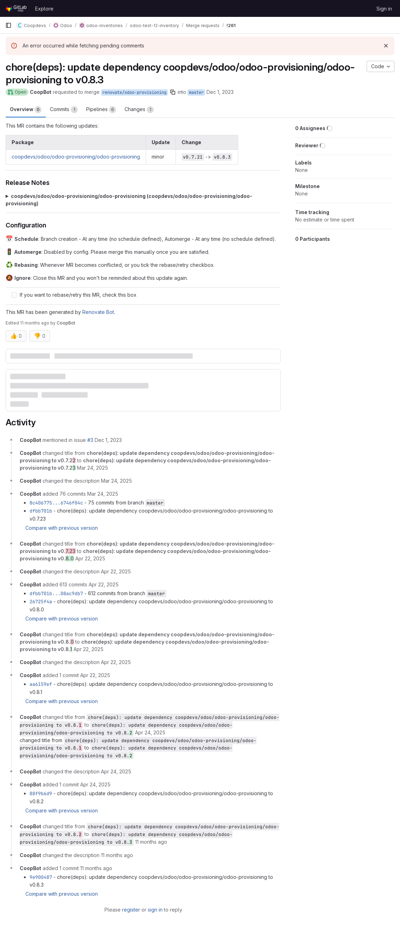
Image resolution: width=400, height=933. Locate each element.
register (131, 910)
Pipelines (101, 109)
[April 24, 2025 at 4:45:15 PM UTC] (116, 771)
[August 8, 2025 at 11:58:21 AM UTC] (96, 868)
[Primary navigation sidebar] (8, 25)
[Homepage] (17, 8)
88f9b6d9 (41, 793)
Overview (26, 109)
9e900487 (41, 877)
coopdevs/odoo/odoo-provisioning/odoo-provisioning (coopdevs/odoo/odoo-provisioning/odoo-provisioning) (129, 199)
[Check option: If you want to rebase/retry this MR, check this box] (14, 295)
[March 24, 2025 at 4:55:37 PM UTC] (102, 494)
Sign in (384, 9)
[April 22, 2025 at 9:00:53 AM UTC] (104, 584)
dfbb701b (41, 511)
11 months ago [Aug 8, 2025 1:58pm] (34, 323)
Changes (139, 109)
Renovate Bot (98, 312)
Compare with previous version (61, 528)
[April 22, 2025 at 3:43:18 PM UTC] (95, 675)
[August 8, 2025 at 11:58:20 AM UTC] (151, 842)
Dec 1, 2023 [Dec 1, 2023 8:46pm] (220, 92)
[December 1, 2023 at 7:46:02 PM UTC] (108, 440)
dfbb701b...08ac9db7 (56, 593)
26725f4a (41, 601)
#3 (90, 440)
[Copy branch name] (173, 92)
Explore (44, 9)
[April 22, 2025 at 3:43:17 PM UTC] (88, 649)
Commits (64, 109)
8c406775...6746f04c (56, 503)
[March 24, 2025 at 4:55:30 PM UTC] (92, 468)
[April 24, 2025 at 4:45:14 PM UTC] (150, 732)
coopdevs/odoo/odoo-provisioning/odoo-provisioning (76, 157)
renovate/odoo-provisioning (134, 92)
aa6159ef (41, 684)
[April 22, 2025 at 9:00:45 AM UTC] (90, 558)
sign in (155, 910)
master (196, 92)
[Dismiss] (386, 45)
